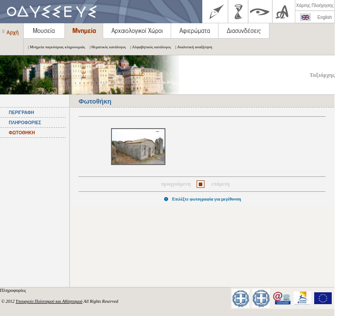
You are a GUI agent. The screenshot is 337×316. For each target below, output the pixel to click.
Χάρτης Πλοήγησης (314, 5)
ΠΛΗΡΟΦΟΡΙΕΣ (25, 122)
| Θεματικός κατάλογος (105, 47)
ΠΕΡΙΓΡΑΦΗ (21, 112)
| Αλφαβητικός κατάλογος (148, 47)
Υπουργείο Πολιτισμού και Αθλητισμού (49, 301)
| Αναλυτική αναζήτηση (191, 47)
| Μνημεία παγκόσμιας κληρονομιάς (54, 47)
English (325, 17)
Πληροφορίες (13, 290)
